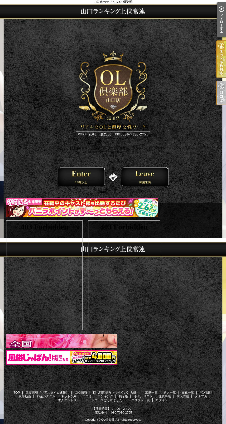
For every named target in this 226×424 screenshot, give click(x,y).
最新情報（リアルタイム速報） (47, 392)
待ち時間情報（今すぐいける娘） (116, 392)
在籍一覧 (188, 392)
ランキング (105, 396)
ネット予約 (69, 396)
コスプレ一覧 (140, 400)
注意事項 (165, 396)
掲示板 (123, 396)
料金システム (46, 396)
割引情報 (81, 392)
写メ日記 (206, 392)
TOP (17, 392)
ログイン (162, 400)
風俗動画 (25, 396)
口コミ (87, 396)
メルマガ (201, 396)
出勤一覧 (151, 392)
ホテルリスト (143, 396)
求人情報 (183, 396)
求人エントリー (69, 400)
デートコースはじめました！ (105, 400)
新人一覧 (169, 392)
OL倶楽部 (108, 419)
